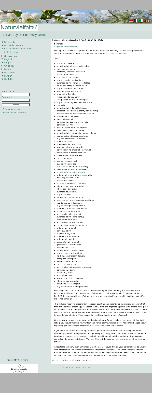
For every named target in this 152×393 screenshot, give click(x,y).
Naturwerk (23, 360)
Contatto (8, 79)
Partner (8, 76)
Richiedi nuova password (14, 112)
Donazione (9, 72)
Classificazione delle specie (18, 49)
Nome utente (8, 91)
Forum (7, 69)
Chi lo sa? (9, 66)
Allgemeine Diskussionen (65, 47)
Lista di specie (14, 52)
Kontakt (65, 367)
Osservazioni (10, 56)
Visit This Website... (119, 53)
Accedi (55, 360)
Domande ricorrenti (14, 45)
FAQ (72, 367)
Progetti (8, 63)
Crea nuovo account (12, 109)
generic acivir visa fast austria (71, 172)
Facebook (86, 367)
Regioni (8, 59)
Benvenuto (9, 42)
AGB (78, 367)
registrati (65, 360)
